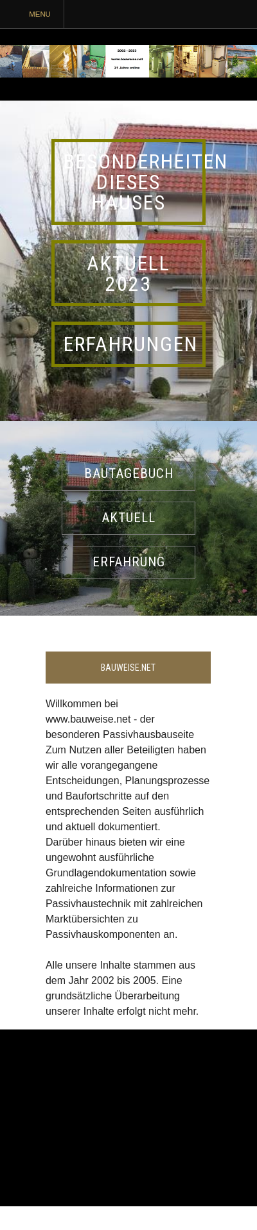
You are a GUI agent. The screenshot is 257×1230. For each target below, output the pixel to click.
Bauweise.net (128, 667)
